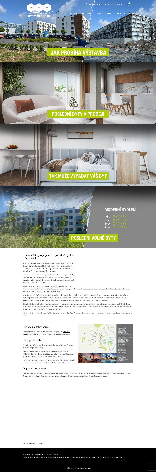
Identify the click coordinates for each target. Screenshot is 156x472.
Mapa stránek (27, 454)
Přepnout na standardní (84, 468)
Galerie (98, 13)
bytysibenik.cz (40, 454)
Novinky (108, 13)
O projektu (74, 13)
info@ (34, 454)
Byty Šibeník (31, 443)
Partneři (118, 13)
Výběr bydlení (87, 13)
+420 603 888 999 (94, 4)
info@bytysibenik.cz (115, 4)
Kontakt (127, 13)
